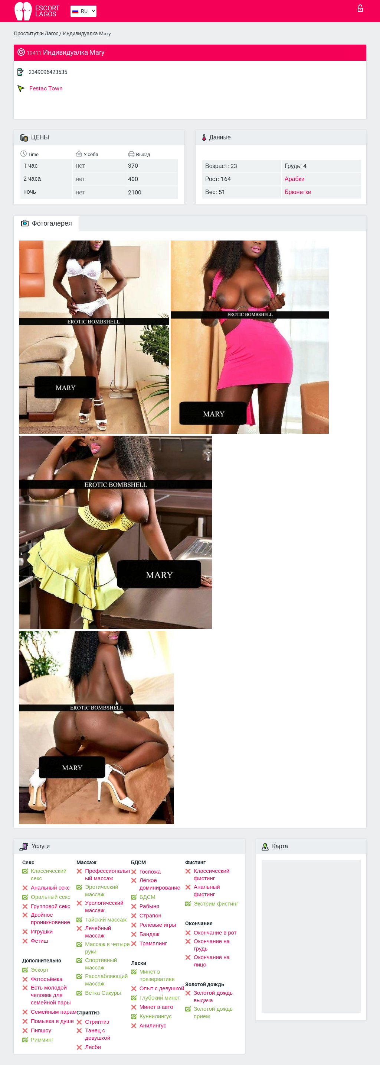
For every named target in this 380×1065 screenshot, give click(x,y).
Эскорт (40, 969)
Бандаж (150, 934)
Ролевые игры (158, 925)
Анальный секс (50, 887)
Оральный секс (50, 897)
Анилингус (153, 1025)
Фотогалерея (46, 223)
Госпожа (150, 871)
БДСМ (147, 897)
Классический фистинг (211, 875)
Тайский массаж (106, 919)
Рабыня (150, 906)
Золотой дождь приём (213, 1013)
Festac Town (40, 88)
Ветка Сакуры (103, 993)
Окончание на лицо (212, 961)
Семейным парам (53, 1011)
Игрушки (42, 931)
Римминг (42, 1039)
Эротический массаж (101, 891)
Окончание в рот (215, 932)
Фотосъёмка (46, 979)
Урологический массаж (104, 907)
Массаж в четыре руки (107, 948)
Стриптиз (97, 1022)
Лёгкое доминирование (160, 884)
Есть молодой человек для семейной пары (51, 995)
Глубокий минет (160, 997)
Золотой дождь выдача (213, 997)
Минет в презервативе (157, 975)
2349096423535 (48, 72)
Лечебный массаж (98, 932)
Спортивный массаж (101, 964)
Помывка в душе (52, 1021)
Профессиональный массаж (107, 875)
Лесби (93, 1047)
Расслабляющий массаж (106, 980)
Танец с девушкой (97, 1034)
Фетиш (39, 940)
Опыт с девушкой (162, 988)
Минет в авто (156, 1007)
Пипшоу (41, 1030)
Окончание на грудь (212, 945)
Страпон (150, 915)
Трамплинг (153, 943)
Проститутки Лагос (36, 33)
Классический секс (48, 875)
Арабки (295, 179)
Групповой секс (50, 906)
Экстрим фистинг (216, 903)
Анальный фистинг (207, 891)
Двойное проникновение (50, 918)
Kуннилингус (156, 1016)
